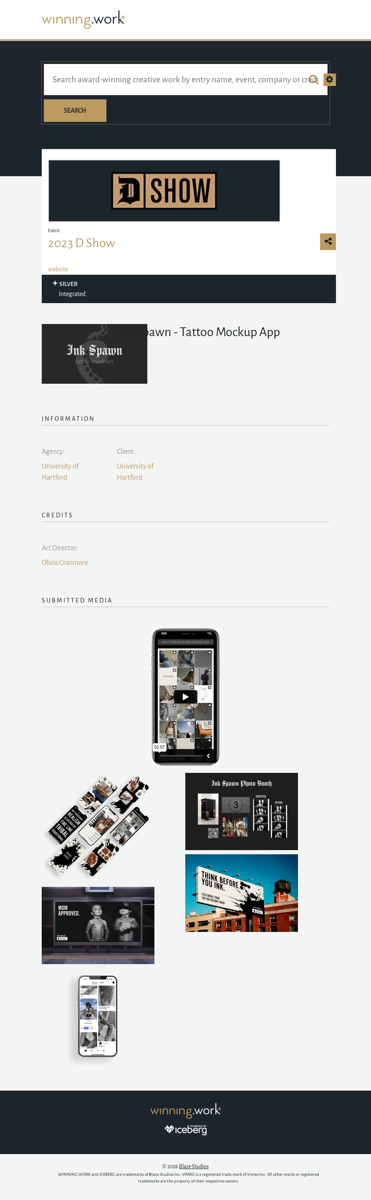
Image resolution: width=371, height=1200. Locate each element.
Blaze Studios (194, 1167)
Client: (126, 452)
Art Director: (60, 548)
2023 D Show (81, 243)
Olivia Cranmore (65, 563)
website (58, 269)
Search (75, 110)
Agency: (53, 452)
